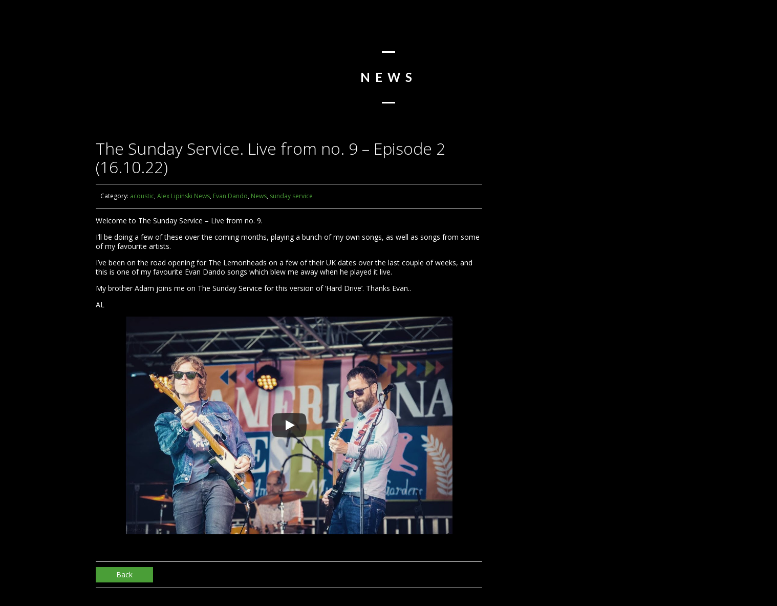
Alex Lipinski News (183, 196)
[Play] (289, 425)
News (259, 196)
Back (124, 574)
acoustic (142, 196)
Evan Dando (230, 196)
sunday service (291, 196)
